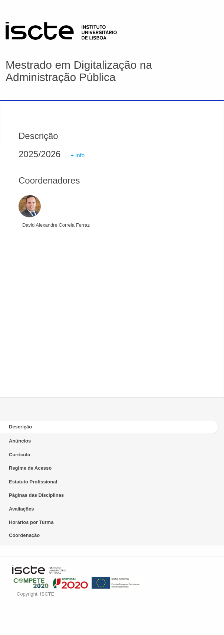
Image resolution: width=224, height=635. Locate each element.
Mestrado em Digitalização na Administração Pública (79, 71)
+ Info (77, 155)
